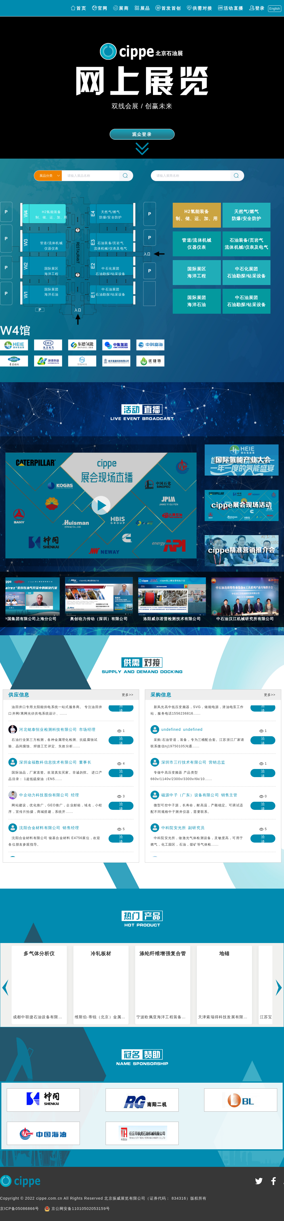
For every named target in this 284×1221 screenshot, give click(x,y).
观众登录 (142, 134)
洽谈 (122, 709)
